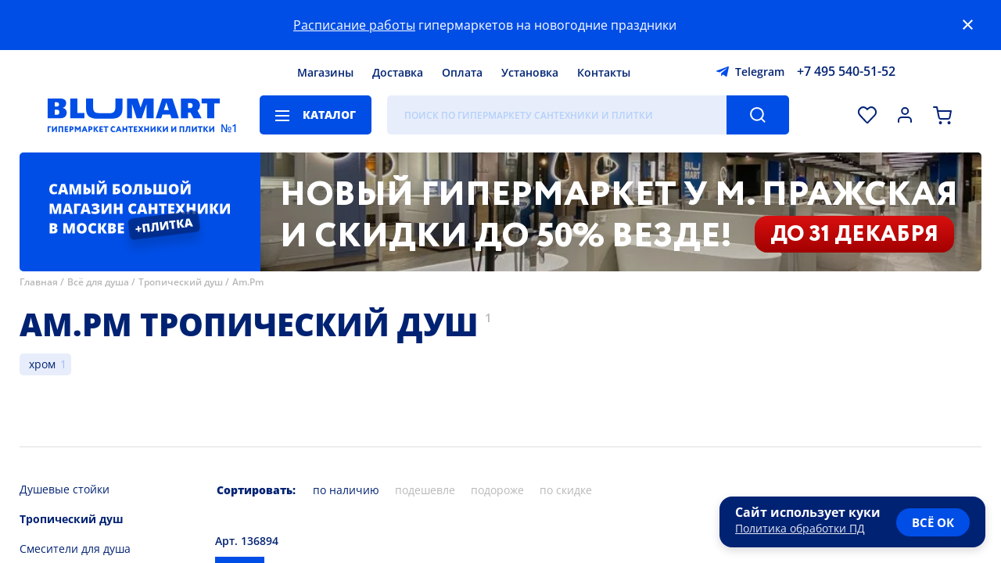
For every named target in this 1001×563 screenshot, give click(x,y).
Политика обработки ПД (800, 528)
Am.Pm (248, 282)
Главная (39, 282)
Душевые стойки (64, 489)
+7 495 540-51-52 (846, 71)
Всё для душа (98, 282)
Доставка (397, 72)
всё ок (933, 522)
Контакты (603, 72)
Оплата (462, 72)
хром (42, 364)
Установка (529, 72)
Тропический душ (180, 282)
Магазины (325, 72)
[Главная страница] (134, 115)
